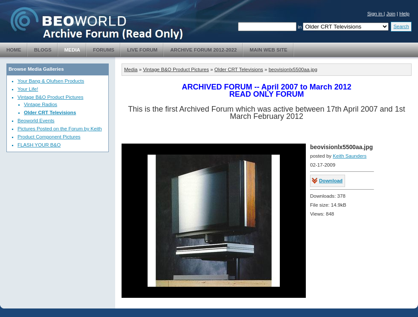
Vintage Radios (40, 104)
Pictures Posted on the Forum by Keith (59, 128)
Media (72, 49)
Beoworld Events (36, 120)
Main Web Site (268, 49)
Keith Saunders (349, 155)
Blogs (43, 49)
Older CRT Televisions (50, 112)
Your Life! (27, 89)
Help (404, 13)
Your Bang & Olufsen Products (50, 81)
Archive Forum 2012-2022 (203, 49)
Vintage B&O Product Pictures (50, 97)
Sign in (375, 13)
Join (390, 13)
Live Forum (142, 49)
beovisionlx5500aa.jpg (293, 69)
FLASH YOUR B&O (39, 144)
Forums (103, 49)
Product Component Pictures (49, 136)
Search (401, 26)
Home (13, 49)
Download (331, 180)
